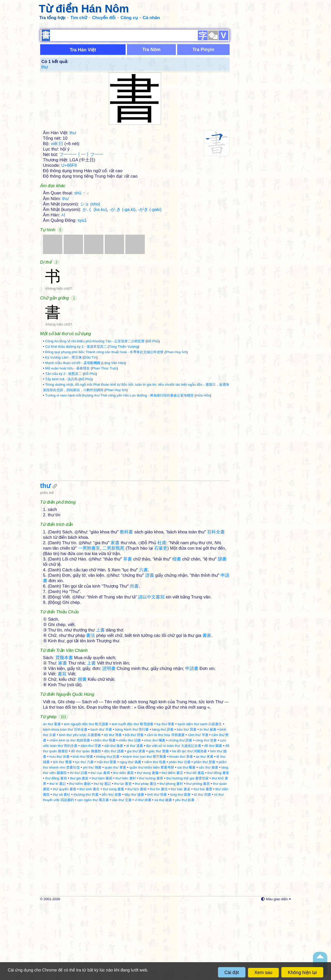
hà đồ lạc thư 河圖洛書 (189, 826)
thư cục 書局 (100, 848)
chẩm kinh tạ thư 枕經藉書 (69, 815)
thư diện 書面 (123, 848)
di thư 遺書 (134, 821)
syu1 (82, 295)
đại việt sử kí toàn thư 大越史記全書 (173, 821)
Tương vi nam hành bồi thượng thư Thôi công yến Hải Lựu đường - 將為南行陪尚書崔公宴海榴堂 (119, 470)
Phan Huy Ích (176, 427)
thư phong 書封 (171, 858)
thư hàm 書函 (102, 853)
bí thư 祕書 (208, 804)
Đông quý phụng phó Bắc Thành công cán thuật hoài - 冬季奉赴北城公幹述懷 (104, 427)
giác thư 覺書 (159, 826)
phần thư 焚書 (204, 837)
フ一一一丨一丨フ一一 (81, 229)
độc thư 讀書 (114, 826)
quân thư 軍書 (115, 842)
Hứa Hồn (203, 470)
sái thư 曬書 (186, 842)
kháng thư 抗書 (107, 831)
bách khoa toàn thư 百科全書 (65, 804)
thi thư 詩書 (78, 848)
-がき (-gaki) (150, 284)
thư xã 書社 (61, 869)
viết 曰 (57, 218)
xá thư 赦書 (163, 875)
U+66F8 (69, 240)
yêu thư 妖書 (184, 875)
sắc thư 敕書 (208, 842)
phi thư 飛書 (92, 842)
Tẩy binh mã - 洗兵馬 (61, 454)
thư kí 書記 (57, 858)
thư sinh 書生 (89, 864)
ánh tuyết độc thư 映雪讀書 (132, 799)
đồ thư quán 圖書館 (86, 826)
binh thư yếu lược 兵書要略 (80, 810)
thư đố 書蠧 (195, 848)
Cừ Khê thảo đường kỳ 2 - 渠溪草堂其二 (76, 421)
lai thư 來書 (204, 831)
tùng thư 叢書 (180, 869)
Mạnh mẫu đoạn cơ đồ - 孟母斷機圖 (72, 438)
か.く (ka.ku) (94, 284)
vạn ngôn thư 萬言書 (93, 875)
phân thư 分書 (180, 837)
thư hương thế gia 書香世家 (187, 853)
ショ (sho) (90, 278)
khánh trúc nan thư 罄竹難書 (144, 831)
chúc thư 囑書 (154, 815)
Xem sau (263, 972)
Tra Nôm (151, 124)
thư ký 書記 (102, 858)
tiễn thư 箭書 (111, 869)
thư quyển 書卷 (64, 864)
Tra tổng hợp (52, 17)
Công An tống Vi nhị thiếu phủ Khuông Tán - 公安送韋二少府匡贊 (95, 416)
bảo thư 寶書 (187, 804)
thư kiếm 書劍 (80, 858)
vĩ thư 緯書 (143, 875)
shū (81, 267)
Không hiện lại (302, 972)
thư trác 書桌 (180, 864)
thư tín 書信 (159, 864)
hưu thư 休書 (59, 831)
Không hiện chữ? (59, 363)
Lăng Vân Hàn (113, 438)
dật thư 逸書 (113, 821)
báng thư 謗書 (163, 804)
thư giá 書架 (79, 853)
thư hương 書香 (151, 853)
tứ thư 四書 (202, 869)
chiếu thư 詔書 (130, 815)
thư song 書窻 (113, 864)
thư (44, 141)
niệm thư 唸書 (155, 837)
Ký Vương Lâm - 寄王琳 (63, 432)
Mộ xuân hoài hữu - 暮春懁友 (67, 443)
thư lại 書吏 (123, 858)
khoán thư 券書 (181, 831)
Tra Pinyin (203, 124)
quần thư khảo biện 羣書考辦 (151, 842)
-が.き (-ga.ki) (122, 284)
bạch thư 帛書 (101, 804)
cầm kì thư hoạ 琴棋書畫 (165, 810)
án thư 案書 (52, 799)
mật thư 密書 (107, 837)
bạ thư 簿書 (165, 799)
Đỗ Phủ (153, 416)
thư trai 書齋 (202, 864)
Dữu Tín (90, 432)
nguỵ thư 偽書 (130, 837)
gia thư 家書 (136, 826)
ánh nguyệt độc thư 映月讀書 (86, 799)
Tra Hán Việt (83, 124)
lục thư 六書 (84, 837)
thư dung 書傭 (148, 848)
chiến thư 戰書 (104, 815)
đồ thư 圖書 (213, 821)
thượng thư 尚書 (86, 869)
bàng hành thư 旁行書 (132, 804)
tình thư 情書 (157, 869)
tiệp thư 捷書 (134, 869)
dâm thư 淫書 (90, 821)
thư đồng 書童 (218, 848)
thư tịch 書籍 (137, 864)
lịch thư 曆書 (62, 837)
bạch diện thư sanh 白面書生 (200, 799)
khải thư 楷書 (83, 831)
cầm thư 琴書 (198, 810)
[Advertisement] (165, 62)
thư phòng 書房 (198, 858)
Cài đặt (231, 972)
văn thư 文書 (121, 875)
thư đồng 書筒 (56, 853)
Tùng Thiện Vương (123, 421)
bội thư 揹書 (134, 810)
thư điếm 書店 (172, 848)
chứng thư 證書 (180, 815)
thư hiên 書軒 (126, 853)
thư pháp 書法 (145, 858)
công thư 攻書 (206, 815)
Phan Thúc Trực (104, 443)
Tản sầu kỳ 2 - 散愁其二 (63, 449)
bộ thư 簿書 (113, 810)
